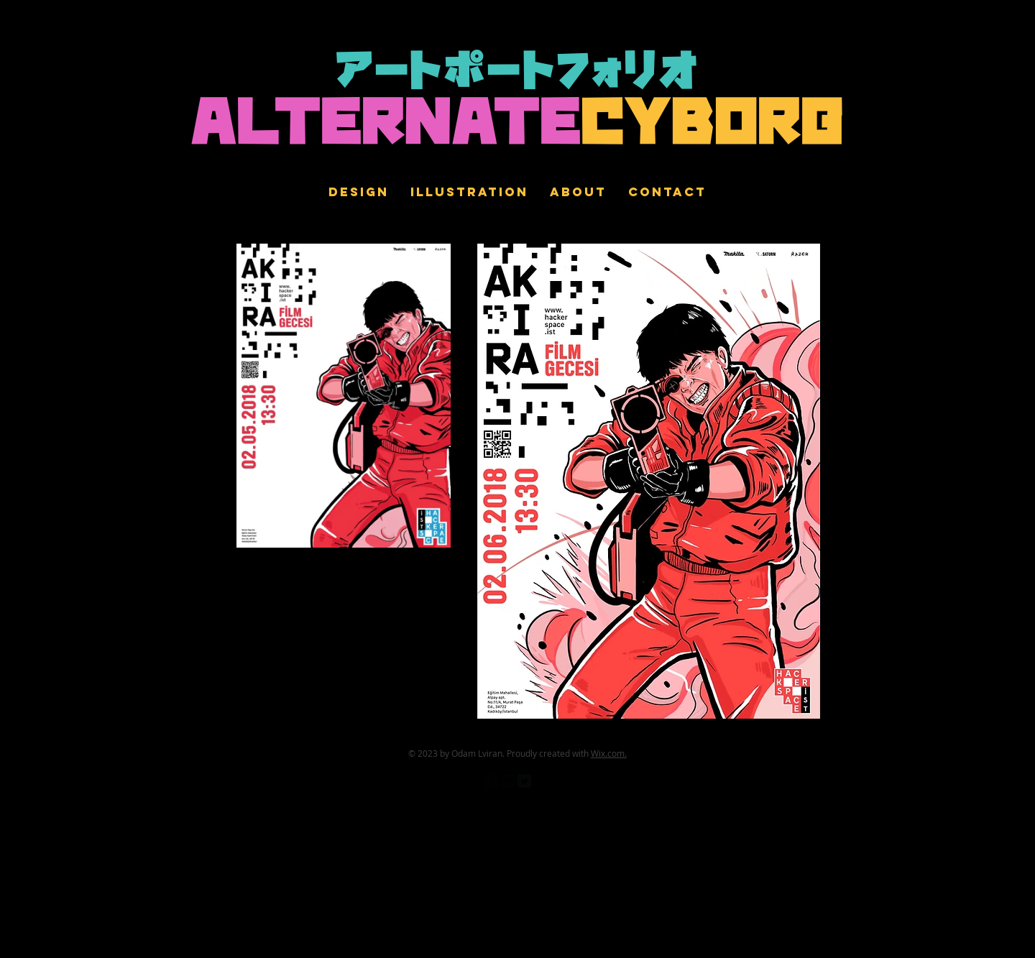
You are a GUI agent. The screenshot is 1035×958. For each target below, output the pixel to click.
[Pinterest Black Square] (541, 781)
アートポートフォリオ (518, 74)
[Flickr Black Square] (508, 781)
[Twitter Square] (524, 781)
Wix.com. (609, 753)
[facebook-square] (491, 781)
